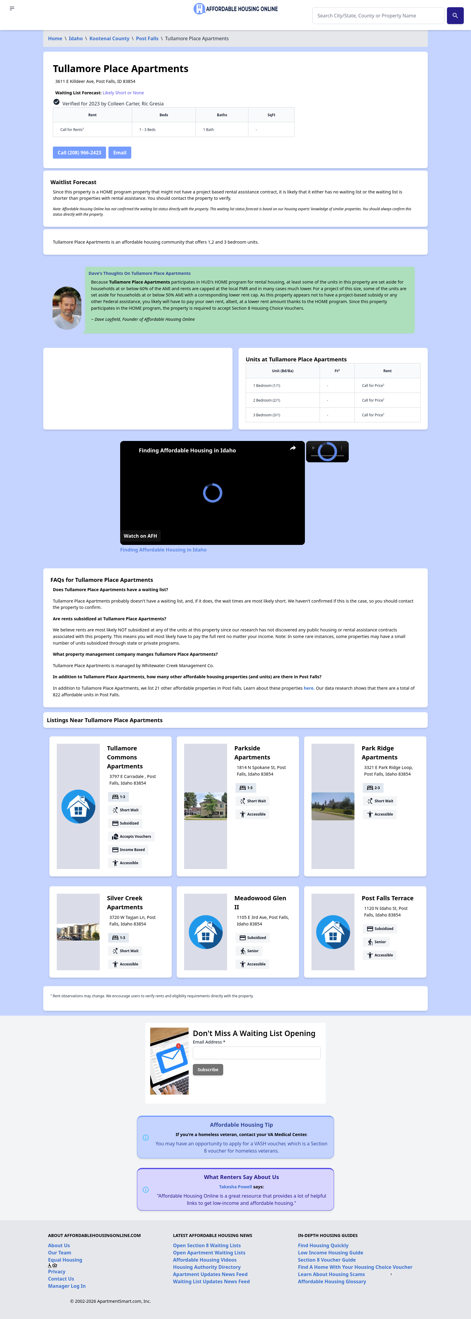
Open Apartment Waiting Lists (209, 1252)
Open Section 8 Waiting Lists (207, 1245)
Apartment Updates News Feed (210, 1274)
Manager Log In (67, 1286)
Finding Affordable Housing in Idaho (187, 450)
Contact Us (61, 1278)
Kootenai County (109, 38)
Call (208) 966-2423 (79, 152)
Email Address (209, 1042)
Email (119, 152)
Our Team (59, 1252)
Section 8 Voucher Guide (327, 1260)
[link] (130, 451)
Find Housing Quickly (323, 1245)
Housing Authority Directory (207, 1267)
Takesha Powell (235, 1187)
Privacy (56, 1271)
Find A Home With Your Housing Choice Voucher (355, 1267)
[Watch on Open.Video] (140, 536)
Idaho (76, 38)
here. (309, 688)
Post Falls (147, 38)
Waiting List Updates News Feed (211, 1281)
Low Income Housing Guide (330, 1252)
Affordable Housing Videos (205, 1260)
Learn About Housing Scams (331, 1274)
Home (55, 38)
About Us (59, 1245)
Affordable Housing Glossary (332, 1281)
